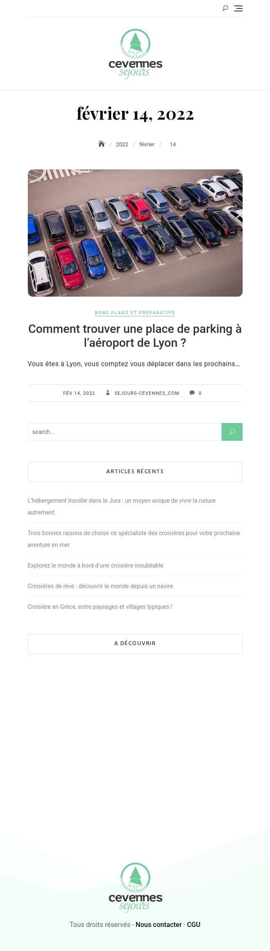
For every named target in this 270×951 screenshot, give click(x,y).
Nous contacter (159, 925)
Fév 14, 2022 (79, 393)
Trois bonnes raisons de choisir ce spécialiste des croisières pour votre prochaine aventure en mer (134, 539)
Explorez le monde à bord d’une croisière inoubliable (95, 565)
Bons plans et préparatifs (135, 313)
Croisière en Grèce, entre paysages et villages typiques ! (100, 606)
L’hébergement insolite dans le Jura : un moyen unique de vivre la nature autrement (122, 506)
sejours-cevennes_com (146, 393)
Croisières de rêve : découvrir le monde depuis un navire (100, 586)
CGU (193, 925)
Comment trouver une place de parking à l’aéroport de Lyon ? (135, 336)
